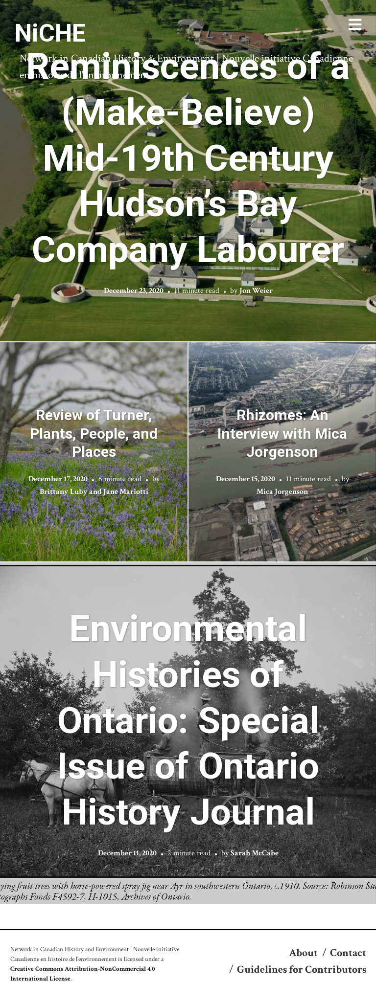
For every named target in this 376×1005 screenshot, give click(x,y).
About (303, 953)
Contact (348, 953)
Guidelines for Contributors (301, 969)
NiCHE (50, 33)
